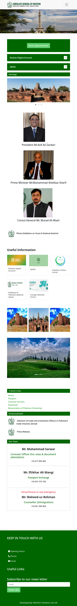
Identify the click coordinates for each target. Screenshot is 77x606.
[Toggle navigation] (66, 4)
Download (13, 405)
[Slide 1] (23, 29)
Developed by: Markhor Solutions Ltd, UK (38, 602)
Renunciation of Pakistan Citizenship (25, 408)
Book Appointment (38, 45)
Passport (12, 398)
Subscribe (14, 589)
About (11, 395)
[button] (35, 104)
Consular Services (16, 401)
